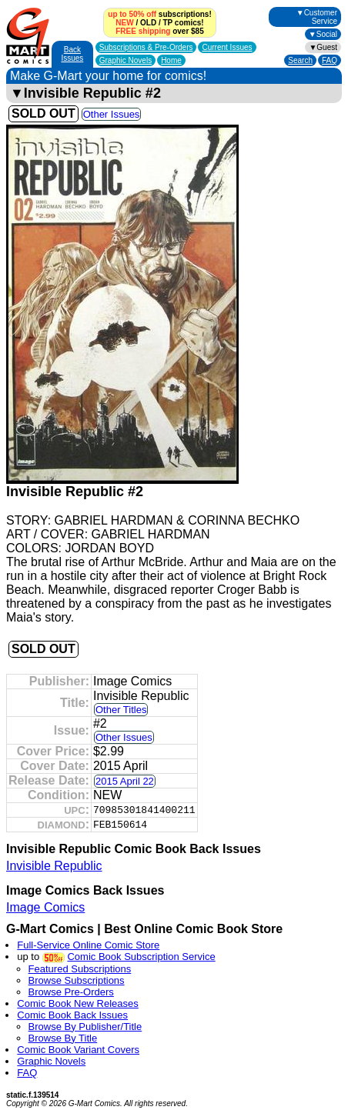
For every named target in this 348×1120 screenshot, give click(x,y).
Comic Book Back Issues (72, 1015)
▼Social (323, 34)
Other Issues (111, 114)
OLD (148, 22)
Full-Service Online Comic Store (88, 945)
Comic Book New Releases (78, 1003)
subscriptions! (159, 14)
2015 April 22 (124, 781)
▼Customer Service (316, 16)
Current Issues (227, 47)
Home (171, 60)
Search (300, 60)
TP (167, 22)
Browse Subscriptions (76, 980)
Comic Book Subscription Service (141, 956)
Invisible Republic (54, 865)
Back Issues (72, 53)
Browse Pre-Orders (71, 992)
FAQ (329, 60)
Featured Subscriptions (80, 969)
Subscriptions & (146, 47)
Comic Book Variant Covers (78, 1049)
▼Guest (323, 47)
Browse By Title (63, 1038)
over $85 (159, 31)
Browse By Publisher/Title (85, 1026)
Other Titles (120, 709)
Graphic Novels (125, 60)
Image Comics (45, 907)
